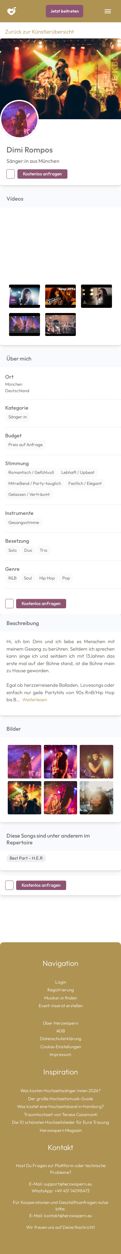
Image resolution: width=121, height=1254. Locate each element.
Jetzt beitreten (64, 11)
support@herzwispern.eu (68, 1184)
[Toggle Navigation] (108, 11)
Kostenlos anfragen (42, 174)
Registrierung (60, 990)
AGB (60, 1031)
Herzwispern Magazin (61, 1130)
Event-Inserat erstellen (61, 1005)
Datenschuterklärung (60, 1038)
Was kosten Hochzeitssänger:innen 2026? (60, 1090)
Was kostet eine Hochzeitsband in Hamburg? (60, 1106)
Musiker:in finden (60, 998)
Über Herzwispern (60, 1023)
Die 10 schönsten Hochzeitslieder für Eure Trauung (60, 1122)
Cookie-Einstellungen (60, 1047)
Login (60, 982)
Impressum (60, 1054)
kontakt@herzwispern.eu (68, 1215)
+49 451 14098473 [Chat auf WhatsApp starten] (72, 1191)
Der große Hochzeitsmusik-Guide (60, 1099)
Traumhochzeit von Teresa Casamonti (60, 1114)
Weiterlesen (34, 699)
